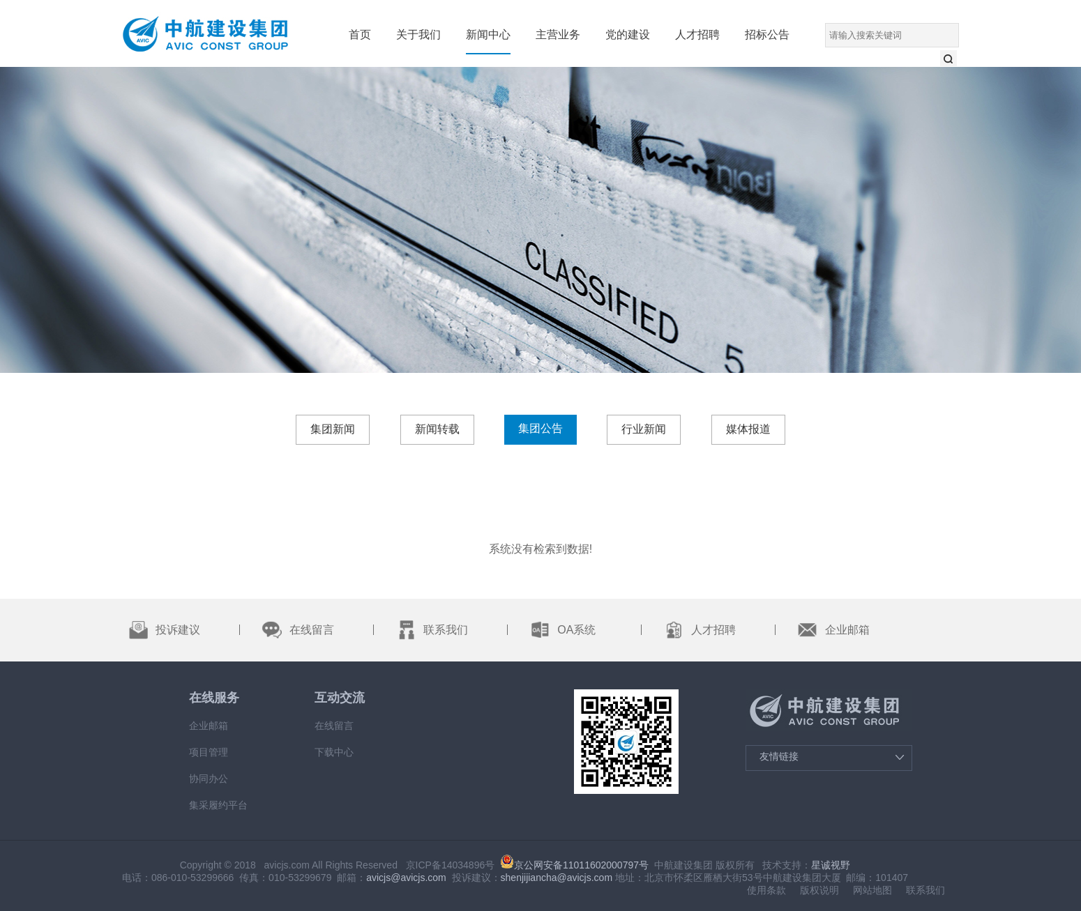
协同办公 (208, 778)
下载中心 (334, 752)
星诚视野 (830, 865)
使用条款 (766, 890)
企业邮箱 (208, 725)
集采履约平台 (218, 805)
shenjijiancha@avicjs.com (557, 877)
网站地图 (872, 890)
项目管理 (208, 752)
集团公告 (540, 428)
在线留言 (334, 725)
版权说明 (819, 890)
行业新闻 (643, 429)
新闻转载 (437, 429)
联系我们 (925, 890)
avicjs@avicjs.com (406, 877)
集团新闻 (332, 429)
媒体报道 (748, 429)
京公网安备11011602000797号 (574, 865)
